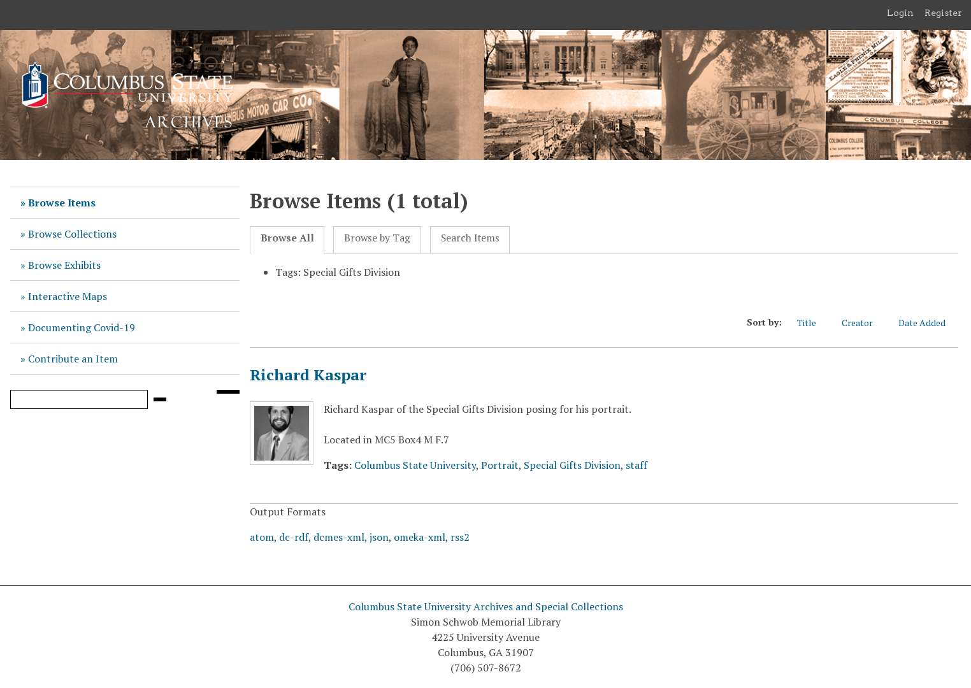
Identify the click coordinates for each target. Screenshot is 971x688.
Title (813, 323)
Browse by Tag (377, 238)
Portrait (500, 465)
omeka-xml (419, 537)
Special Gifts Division (572, 465)
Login (900, 13)
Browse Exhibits (64, 265)
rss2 (460, 537)
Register (943, 13)
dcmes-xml (338, 537)
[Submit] (160, 399)
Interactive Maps (67, 296)
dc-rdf (293, 537)
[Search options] (228, 392)
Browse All (287, 238)
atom (262, 537)
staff (636, 465)
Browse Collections (72, 234)
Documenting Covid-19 (81, 327)
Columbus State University (415, 465)
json (379, 537)
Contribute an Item (73, 359)
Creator (864, 323)
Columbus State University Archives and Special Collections (486, 606)
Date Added (928, 323)
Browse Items (62, 203)
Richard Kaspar (308, 374)
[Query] (79, 399)
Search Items (470, 238)
